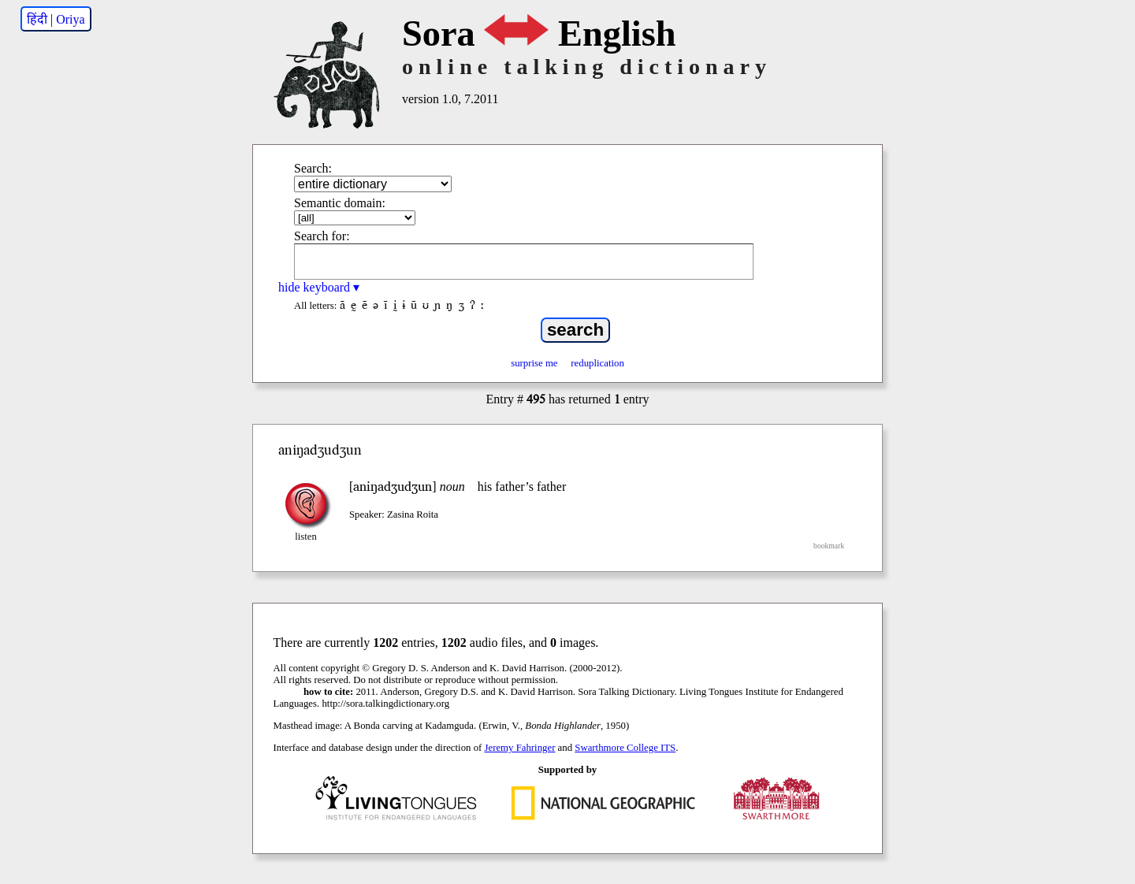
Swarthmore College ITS (625, 747)
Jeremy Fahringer (520, 747)
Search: (313, 168)
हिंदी (37, 19)
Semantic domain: (339, 203)
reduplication (597, 363)
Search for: (322, 236)
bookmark (828, 545)
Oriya (70, 19)
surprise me (534, 363)
